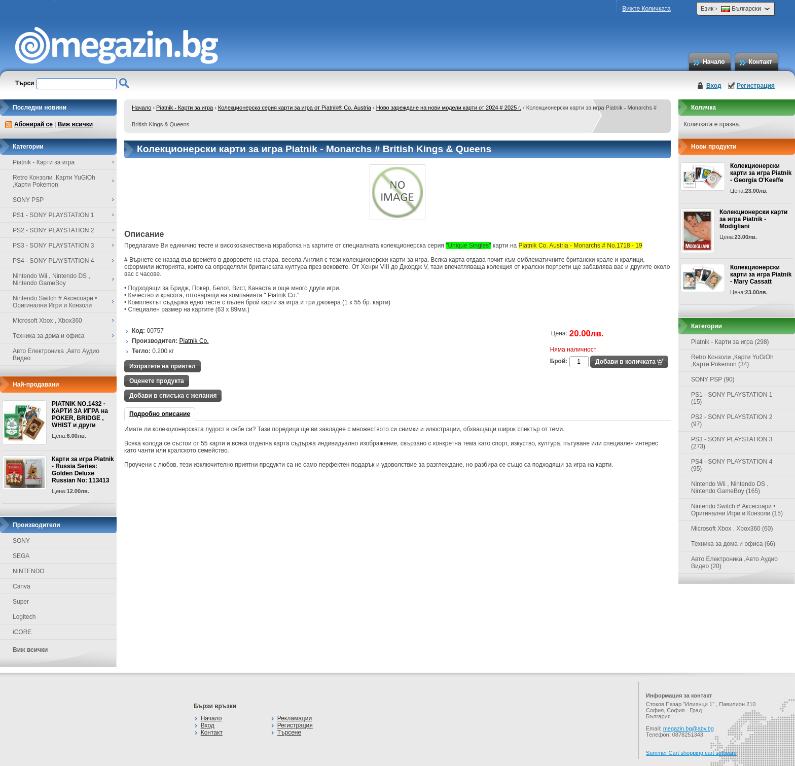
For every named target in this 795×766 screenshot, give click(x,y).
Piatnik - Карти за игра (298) (730, 341)
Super (21, 601)
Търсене (289, 732)
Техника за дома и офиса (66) (733, 543)
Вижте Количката (646, 8)
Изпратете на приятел (162, 366)
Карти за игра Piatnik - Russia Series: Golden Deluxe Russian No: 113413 (83, 470)
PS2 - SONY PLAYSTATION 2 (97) (732, 420)
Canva (21, 586)
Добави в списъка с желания (172, 395)
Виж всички (75, 124)
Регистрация (756, 85)
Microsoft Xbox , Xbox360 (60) (732, 528)
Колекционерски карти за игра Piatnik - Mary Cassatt (760, 274)
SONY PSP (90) (713, 379)
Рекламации (294, 718)
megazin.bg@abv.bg (688, 728)
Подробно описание (159, 413)
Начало (714, 61)
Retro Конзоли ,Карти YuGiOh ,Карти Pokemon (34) (732, 361)
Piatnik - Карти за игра (184, 108)
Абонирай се (33, 124)
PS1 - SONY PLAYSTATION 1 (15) (732, 398)
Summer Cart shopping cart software (691, 753)
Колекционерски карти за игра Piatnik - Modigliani (753, 219)
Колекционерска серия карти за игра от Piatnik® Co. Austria (294, 108)
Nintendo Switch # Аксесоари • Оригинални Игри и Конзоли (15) (737, 510)
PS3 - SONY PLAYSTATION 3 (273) (732, 443)
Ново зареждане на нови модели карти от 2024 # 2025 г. (448, 108)
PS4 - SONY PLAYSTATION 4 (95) (732, 465)
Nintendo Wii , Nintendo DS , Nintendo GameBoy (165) (730, 487)
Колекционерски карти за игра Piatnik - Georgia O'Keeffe (760, 173)
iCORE (22, 632)
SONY (21, 540)
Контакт (760, 61)
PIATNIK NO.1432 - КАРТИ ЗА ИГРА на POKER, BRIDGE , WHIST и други (80, 414)
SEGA (21, 556)
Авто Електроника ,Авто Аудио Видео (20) (734, 562)
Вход (713, 85)
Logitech (24, 616)
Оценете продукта (156, 381)
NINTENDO (29, 571)
